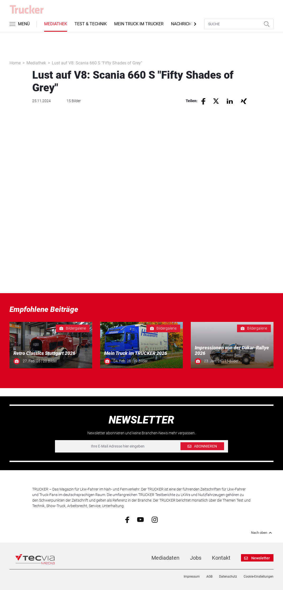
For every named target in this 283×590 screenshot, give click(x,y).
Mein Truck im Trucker (139, 23)
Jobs (195, 558)
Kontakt (221, 558)
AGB (209, 576)
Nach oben (262, 533)
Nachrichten (185, 23)
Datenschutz (228, 576)
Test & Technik (91, 23)
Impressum (192, 576)
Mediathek (55, 23)
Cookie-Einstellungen (258, 576)
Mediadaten (165, 558)
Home (15, 62)
